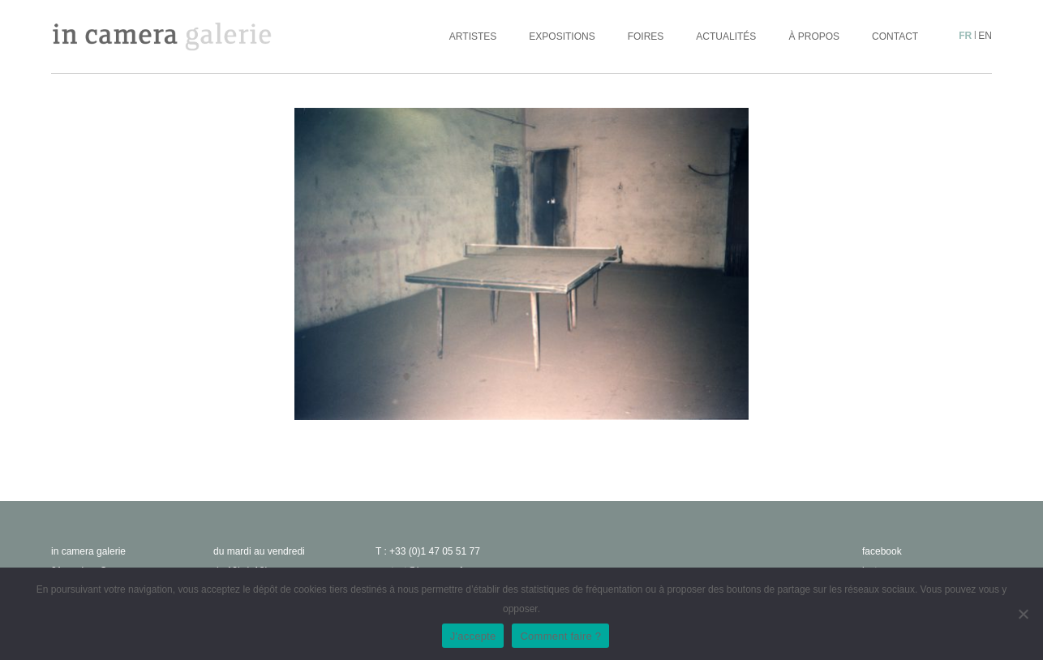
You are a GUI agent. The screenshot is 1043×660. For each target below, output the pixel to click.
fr (965, 35)
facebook (882, 551)
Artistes (472, 36)
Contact (895, 36)
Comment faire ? (560, 636)
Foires (646, 36)
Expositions (561, 36)
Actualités (726, 36)
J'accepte (473, 636)
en (985, 35)
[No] (1023, 614)
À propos (813, 36)
